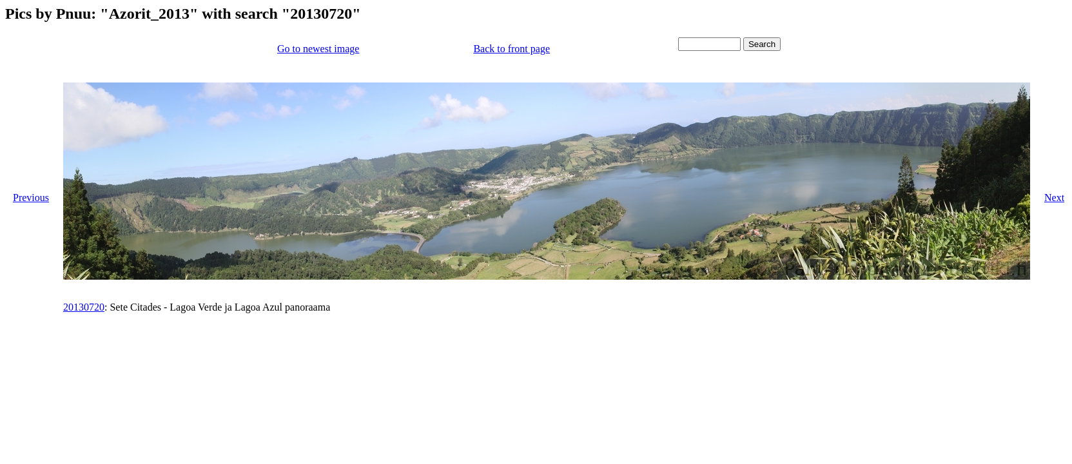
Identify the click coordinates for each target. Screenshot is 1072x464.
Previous (31, 197)
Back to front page (511, 48)
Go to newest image (318, 48)
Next (1054, 197)
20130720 (83, 307)
